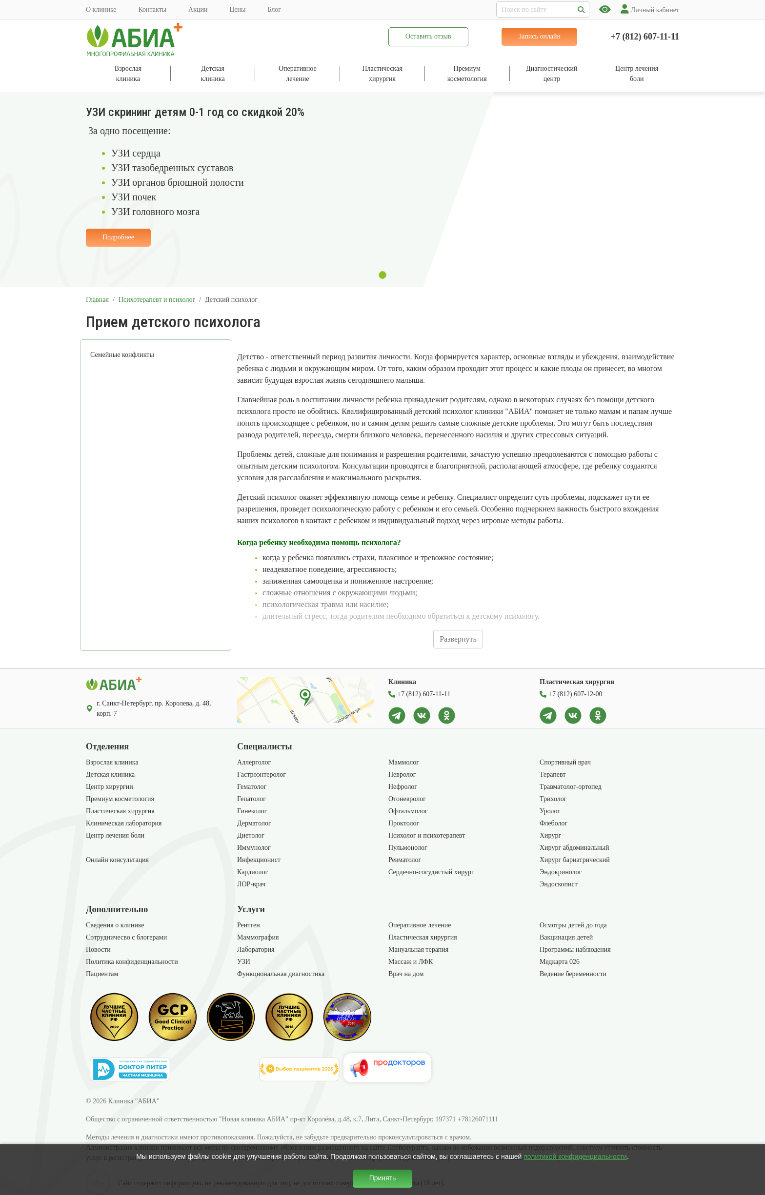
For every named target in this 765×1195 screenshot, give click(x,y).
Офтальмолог (408, 811)
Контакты (152, 9)
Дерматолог (254, 823)
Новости (98, 949)
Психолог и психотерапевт (426, 835)
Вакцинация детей (566, 937)
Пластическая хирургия (120, 811)
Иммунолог (254, 847)
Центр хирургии (109, 786)
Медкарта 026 (560, 961)
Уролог (550, 811)
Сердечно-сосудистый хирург (431, 872)
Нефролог (402, 786)
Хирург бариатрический (575, 859)
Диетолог (250, 835)
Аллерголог (254, 762)
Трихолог (553, 799)
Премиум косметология (120, 799)
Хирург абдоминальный (574, 847)
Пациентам (102, 974)
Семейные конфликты (122, 354)
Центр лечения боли (115, 835)
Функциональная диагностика (280, 974)
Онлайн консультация (117, 859)
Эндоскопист (559, 884)
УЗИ (243, 961)
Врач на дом (405, 974)
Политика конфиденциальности (132, 961)
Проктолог (403, 823)
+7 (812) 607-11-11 (645, 36)
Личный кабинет (650, 10)
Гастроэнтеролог (261, 774)
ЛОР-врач (251, 884)
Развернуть (458, 639)
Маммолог (403, 762)
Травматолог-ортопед (571, 786)
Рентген (248, 925)
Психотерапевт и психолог (157, 299)
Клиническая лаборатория (123, 823)
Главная (97, 299)
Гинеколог (252, 811)
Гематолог (251, 786)
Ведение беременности (573, 974)
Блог (274, 9)
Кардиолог (252, 872)
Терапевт (552, 774)
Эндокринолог (561, 872)
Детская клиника (110, 774)
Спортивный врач (565, 762)
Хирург (550, 835)
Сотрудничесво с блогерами (126, 937)
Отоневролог (407, 799)
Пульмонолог (407, 847)
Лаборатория (256, 949)
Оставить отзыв (428, 36)
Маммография (258, 937)
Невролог (402, 774)
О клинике (101, 9)
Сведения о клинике (115, 925)
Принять (382, 1178)
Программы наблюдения (575, 949)
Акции (197, 9)
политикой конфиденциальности (575, 1156)
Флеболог (553, 823)
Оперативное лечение (419, 925)
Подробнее (118, 237)
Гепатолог (251, 799)
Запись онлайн (539, 36)
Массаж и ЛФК (410, 961)
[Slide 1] (382, 275)
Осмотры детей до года (573, 925)
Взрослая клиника (112, 762)
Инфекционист (259, 859)
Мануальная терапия (418, 949)
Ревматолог (404, 859)
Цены (237, 9)
